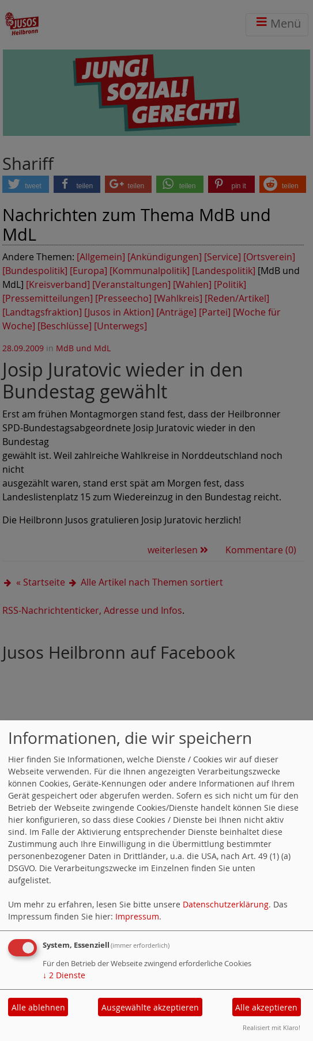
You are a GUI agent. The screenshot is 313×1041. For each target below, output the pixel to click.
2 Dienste (64, 975)
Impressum (137, 916)
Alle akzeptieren (266, 1007)
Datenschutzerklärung (226, 904)
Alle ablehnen (38, 1007)
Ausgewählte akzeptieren (150, 1007)
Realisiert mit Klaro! (271, 1027)
